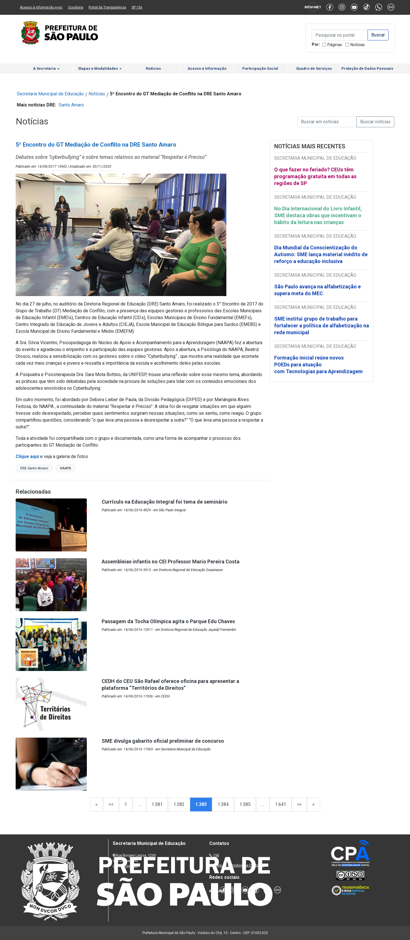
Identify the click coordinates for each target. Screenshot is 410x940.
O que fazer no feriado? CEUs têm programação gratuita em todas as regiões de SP (315, 176)
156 (216, 855)
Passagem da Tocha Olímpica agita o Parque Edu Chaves (168, 621)
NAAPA (65, 468)
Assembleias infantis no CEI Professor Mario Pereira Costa (170, 562)
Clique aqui (27, 456)
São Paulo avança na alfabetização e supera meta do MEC (317, 290)
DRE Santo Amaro (34, 468)
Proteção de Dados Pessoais (367, 68)
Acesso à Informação (207, 68)
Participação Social (260, 68)
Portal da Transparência (107, 7)
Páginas (334, 44)
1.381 (157, 804)
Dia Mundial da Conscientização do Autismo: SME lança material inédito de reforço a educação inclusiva (321, 254)
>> (299, 804)
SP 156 (137, 7)
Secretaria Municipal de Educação (50, 94)
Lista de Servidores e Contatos (239, 865)
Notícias (357, 44)
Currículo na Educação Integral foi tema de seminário (164, 502)
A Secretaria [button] (46, 68)
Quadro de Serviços (314, 68)
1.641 (280, 804)
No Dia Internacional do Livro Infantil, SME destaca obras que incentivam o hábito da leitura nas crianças (318, 215)
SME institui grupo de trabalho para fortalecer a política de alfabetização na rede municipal (321, 325)
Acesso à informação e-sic (41, 7)
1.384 (223, 804)
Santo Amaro (71, 105)
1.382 (178, 804)
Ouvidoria (75, 7)
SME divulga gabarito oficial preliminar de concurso (163, 741)
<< (111, 804)
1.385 (245, 804)
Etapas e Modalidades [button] (100, 68)
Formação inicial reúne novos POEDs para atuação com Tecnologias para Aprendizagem (319, 364)
